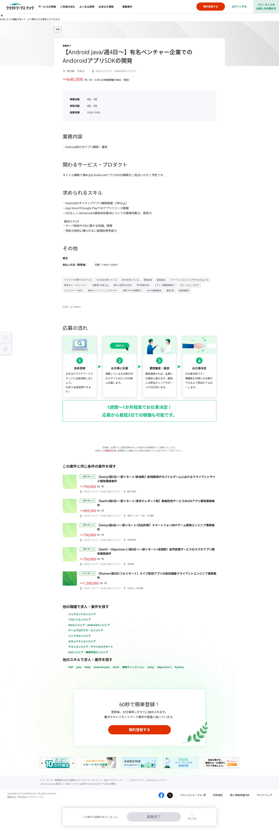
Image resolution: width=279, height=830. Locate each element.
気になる (192, 818)
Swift (116, 667)
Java (79, 667)
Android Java (102, 667)
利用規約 (218, 795)
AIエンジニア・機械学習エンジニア (88, 652)
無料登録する (139, 729)
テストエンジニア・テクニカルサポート (90, 646)
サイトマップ (264, 795)
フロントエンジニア (79, 619)
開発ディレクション (133, 667)
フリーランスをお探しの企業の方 (266, 6)
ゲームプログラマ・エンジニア (85, 630)
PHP (70, 667)
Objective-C (164, 667)
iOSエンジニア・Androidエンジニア (89, 625)
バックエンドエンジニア (82, 614)
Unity (150, 667)
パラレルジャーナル (191, 795)
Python (179, 667)
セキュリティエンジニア (82, 641)
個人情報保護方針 (240, 795)
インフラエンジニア (79, 636)
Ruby (88, 667)
